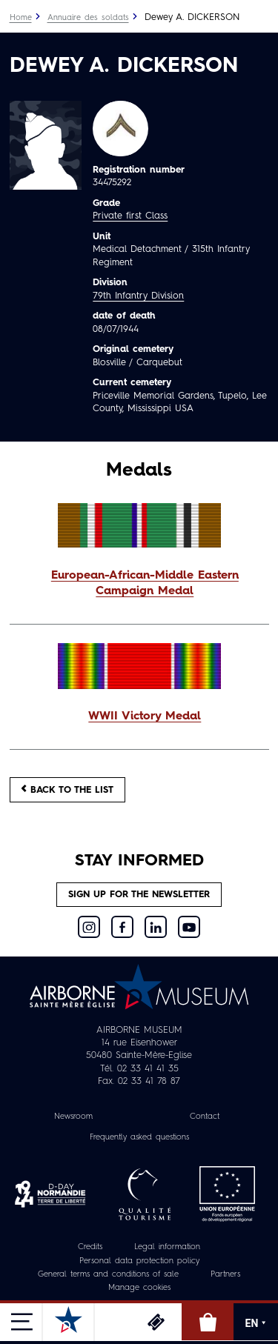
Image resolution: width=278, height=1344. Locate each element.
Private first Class (130, 216)
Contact (204, 1117)
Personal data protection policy (139, 1261)
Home (21, 18)
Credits (90, 1247)
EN (256, 1323)
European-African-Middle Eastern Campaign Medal (145, 584)
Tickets (156, 1321)
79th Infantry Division (138, 296)
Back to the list (67, 789)
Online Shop (208, 1321)
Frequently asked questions (139, 1138)
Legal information (167, 1247)
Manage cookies (139, 1288)
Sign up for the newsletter (139, 894)
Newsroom (73, 1117)
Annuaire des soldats (88, 18)
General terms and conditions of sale (108, 1275)
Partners (225, 1275)
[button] (139, 584)
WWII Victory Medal (144, 716)
